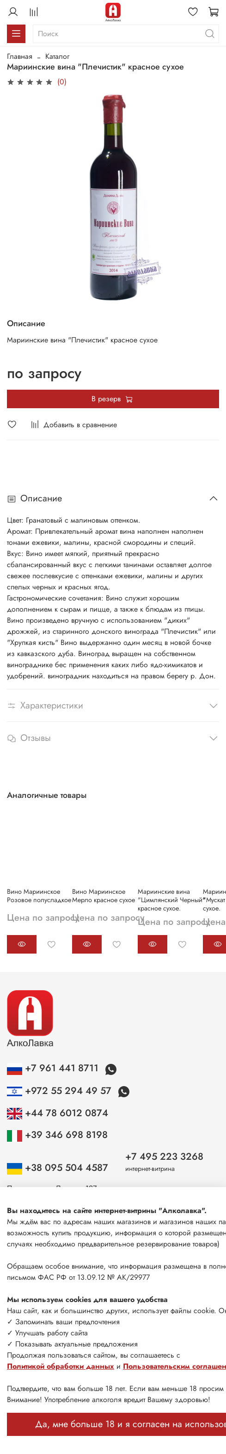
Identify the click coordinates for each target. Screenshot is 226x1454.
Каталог (57, 56)
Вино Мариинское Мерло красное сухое (103, 895)
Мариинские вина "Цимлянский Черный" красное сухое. (172, 900)
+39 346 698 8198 (57, 1135)
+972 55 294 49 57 (60, 1091)
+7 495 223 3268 (164, 1156)
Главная (19, 56)
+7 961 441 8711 (54, 1068)
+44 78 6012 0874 (57, 1113)
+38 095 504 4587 (57, 1168)
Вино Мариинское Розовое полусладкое (39, 895)
